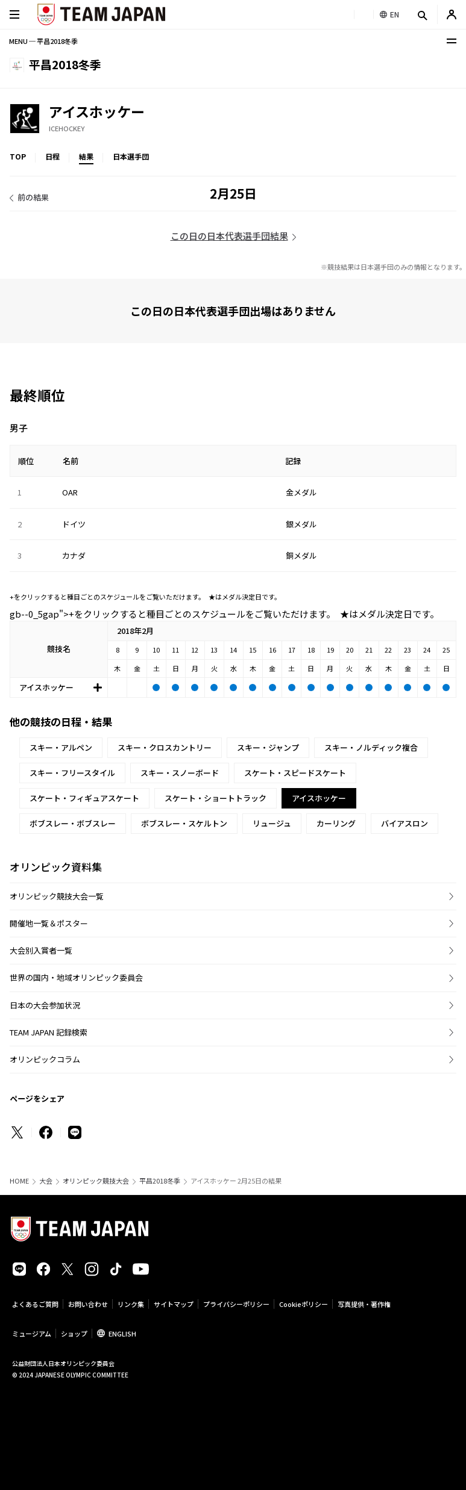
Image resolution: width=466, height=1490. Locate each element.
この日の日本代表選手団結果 (229, 235)
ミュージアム (31, 1333)
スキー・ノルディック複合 (371, 747)
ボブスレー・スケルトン (184, 823)
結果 (86, 156)
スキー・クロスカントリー (165, 747)
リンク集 (131, 1304)
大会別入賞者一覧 (41, 950)
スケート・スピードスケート (295, 772)
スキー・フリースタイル (72, 772)
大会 (45, 1180)
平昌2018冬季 (159, 1180)
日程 (52, 156)
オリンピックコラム (45, 1059)
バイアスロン (404, 823)
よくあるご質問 (35, 1304)
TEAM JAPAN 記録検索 (48, 1032)
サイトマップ (174, 1304)
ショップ (74, 1333)
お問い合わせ (88, 1304)
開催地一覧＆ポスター (49, 923)
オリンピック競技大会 (96, 1180)
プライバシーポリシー (236, 1304)
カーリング (336, 823)
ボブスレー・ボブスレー (73, 823)
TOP (18, 156)
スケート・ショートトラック (215, 798)
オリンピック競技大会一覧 (57, 896)
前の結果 (33, 197)
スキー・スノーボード (179, 772)
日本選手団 (131, 156)
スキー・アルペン (61, 747)
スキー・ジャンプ (268, 747)
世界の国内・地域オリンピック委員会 (76, 977)
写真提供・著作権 (364, 1304)
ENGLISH (122, 1333)
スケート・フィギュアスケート (84, 798)
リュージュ (272, 823)
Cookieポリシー (303, 1304)
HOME (19, 1180)
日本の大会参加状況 (45, 1005)
